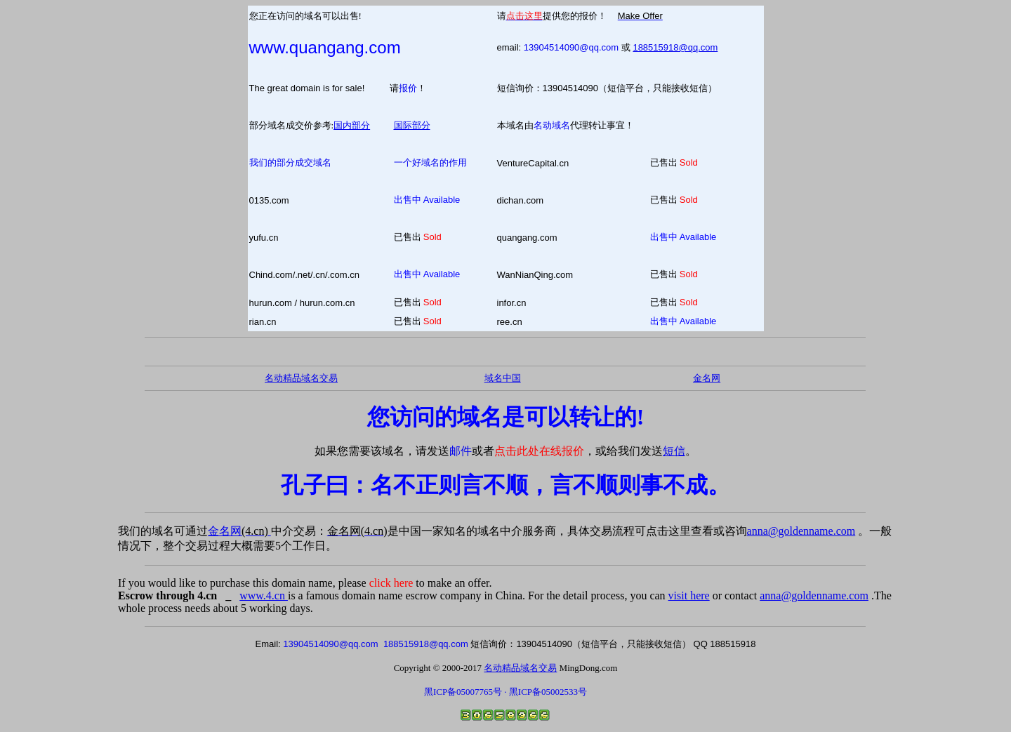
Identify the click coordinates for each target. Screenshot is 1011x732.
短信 (674, 451)
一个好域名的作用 (430, 162)
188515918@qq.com (675, 47)
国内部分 (351, 125)
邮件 (460, 451)
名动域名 (552, 125)
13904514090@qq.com (571, 47)
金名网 (239, 531)
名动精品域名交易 (301, 378)
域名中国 (502, 378)
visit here (689, 595)
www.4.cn (263, 595)
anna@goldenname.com (801, 531)
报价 (408, 88)
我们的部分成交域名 (290, 162)
